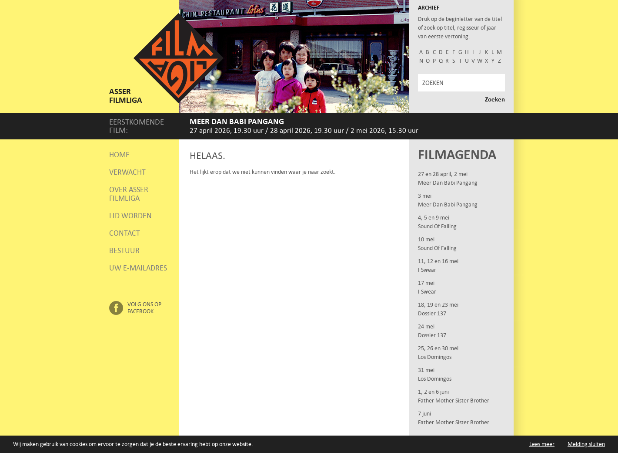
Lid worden (130, 215)
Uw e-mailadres (138, 268)
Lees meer (542, 444)
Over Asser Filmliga (128, 194)
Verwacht (127, 172)
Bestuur (124, 250)
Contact (124, 233)
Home (119, 154)
